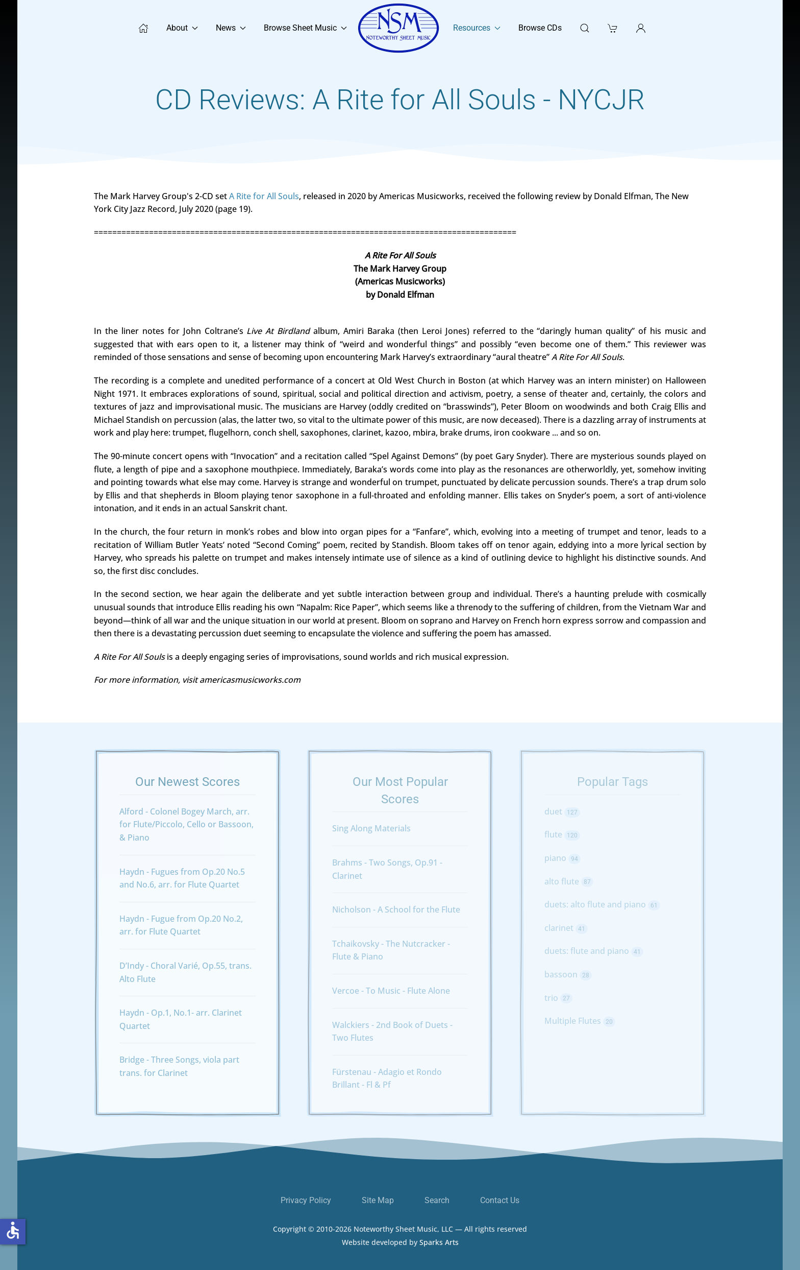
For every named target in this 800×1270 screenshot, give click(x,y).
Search (436, 1200)
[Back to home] (400, 28)
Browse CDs (540, 28)
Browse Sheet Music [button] (305, 28)
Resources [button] (477, 28)
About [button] (182, 28)
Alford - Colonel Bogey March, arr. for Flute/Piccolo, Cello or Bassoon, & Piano (186, 824)
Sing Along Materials (371, 828)
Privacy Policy (306, 1200)
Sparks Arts (439, 1249)
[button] (641, 28)
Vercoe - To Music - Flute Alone (391, 990)
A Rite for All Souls (264, 196)
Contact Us (499, 1200)
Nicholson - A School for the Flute (396, 909)
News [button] (231, 28)
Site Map (378, 1200)
